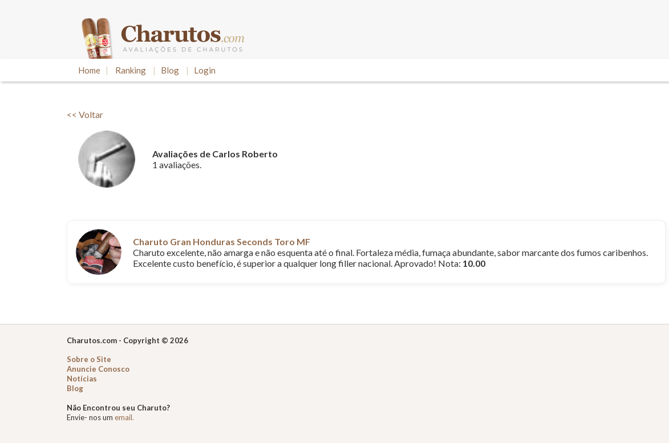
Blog (170, 70)
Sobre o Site (89, 359)
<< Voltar (85, 114)
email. (124, 417)
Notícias (82, 378)
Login (205, 70)
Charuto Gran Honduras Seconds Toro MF (221, 241)
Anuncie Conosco (98, 368)
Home (89, 70)
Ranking (130, 70)
